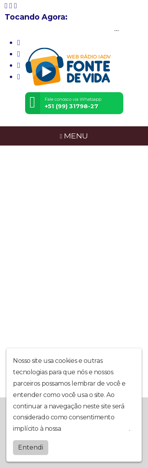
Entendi (30, 447)
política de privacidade (95, 428)
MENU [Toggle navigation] (74, 135)
